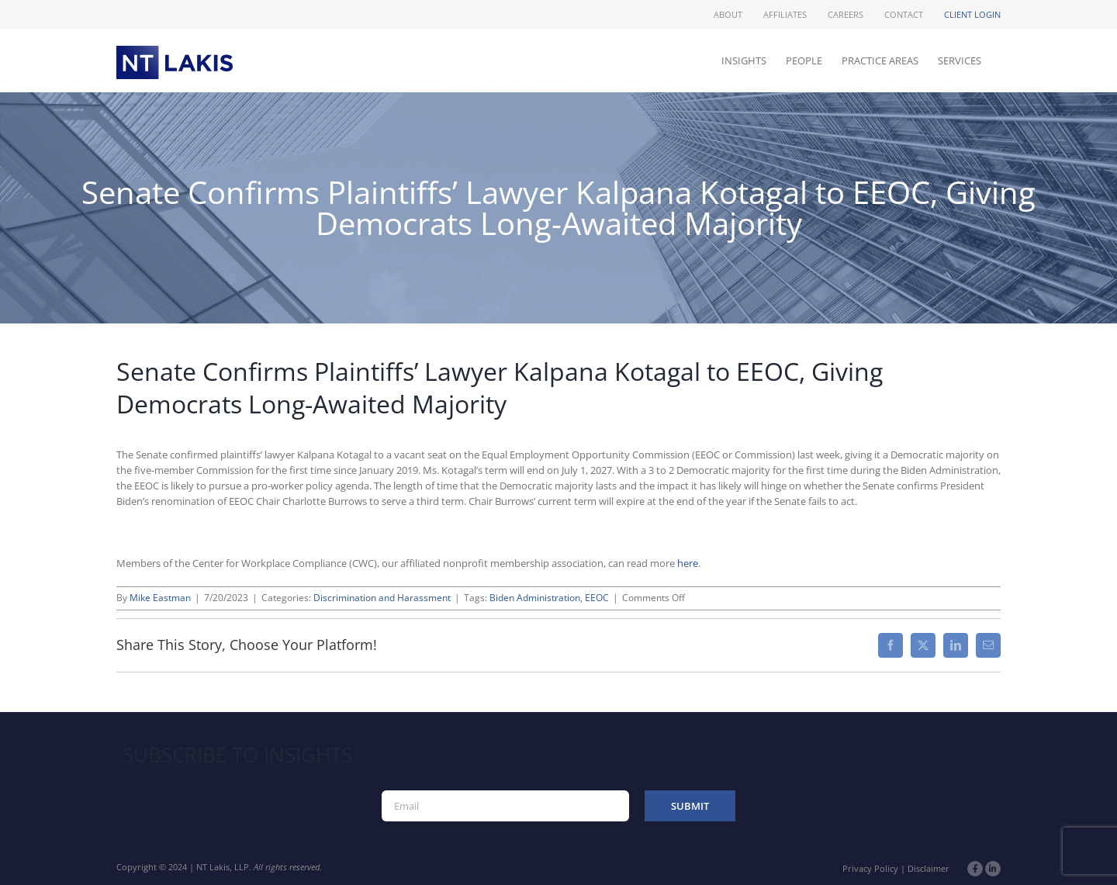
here (687, 563)
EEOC (597, 597)
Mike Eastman (160, 597)
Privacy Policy (870, 868)
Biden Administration (534, 597)
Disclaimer (928, 868)
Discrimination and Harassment (382, 597)
